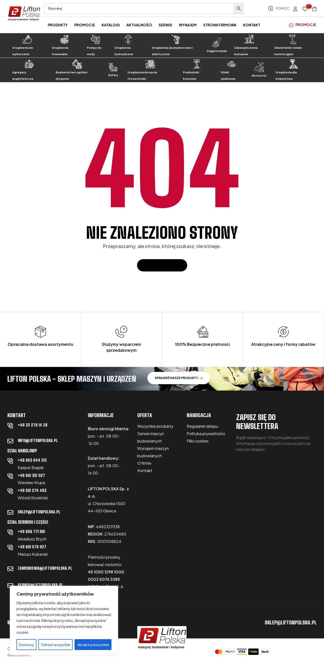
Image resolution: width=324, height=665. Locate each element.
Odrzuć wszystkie (55, 644)
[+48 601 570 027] (10, 547)
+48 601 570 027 (32, 546)
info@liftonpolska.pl (38, 440)
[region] (64, 620)
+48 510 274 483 (32, 490)
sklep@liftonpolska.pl (39, 511)
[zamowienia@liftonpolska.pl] (10, 569)
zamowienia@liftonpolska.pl (45, 568)
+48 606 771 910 (31, 531)
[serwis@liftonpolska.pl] (10, 585)
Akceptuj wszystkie (93, 644)
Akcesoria (259, 75)
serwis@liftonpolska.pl (40, 585)
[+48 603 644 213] (10, 461)
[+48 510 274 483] (10, 491)
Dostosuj (26, 644)
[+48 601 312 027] (10, 476)
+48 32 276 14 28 (32, 425)
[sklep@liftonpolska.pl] (10, 512)
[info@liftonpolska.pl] (10, 441)
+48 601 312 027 (31, 475)
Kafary (113, 75)
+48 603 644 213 (32, 460)
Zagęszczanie (217, 50)
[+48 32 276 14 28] (10, 425)
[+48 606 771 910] (10, 532)
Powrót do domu (162, 265)
